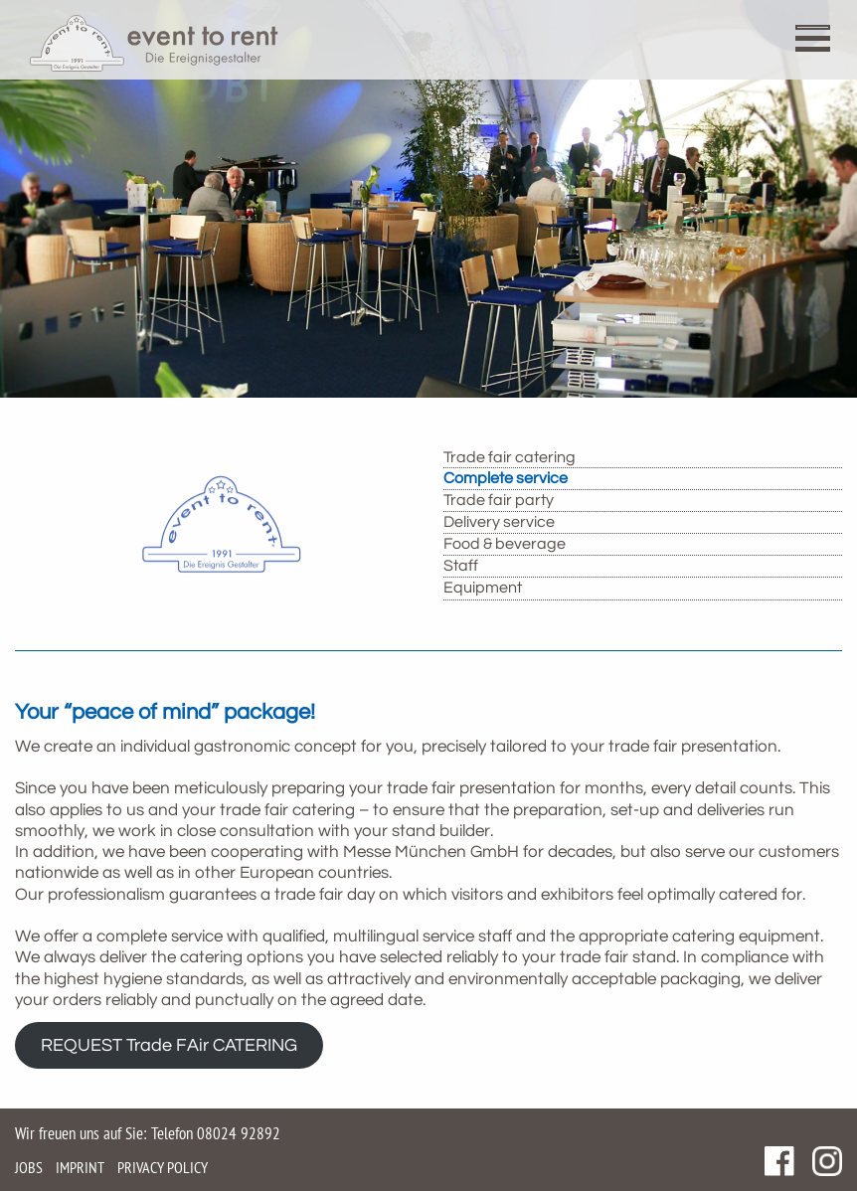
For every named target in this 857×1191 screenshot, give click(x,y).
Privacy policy (162, 1167)
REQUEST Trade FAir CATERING (169, 1045)
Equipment (482, 588)
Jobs (29, 1167)
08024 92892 (238, 1133)
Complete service (505, 478)
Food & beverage (504, 544)
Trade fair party (498, 500)
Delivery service (499, 522)
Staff (460, 566)
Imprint (80, 1167)
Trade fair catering (509, 457)
